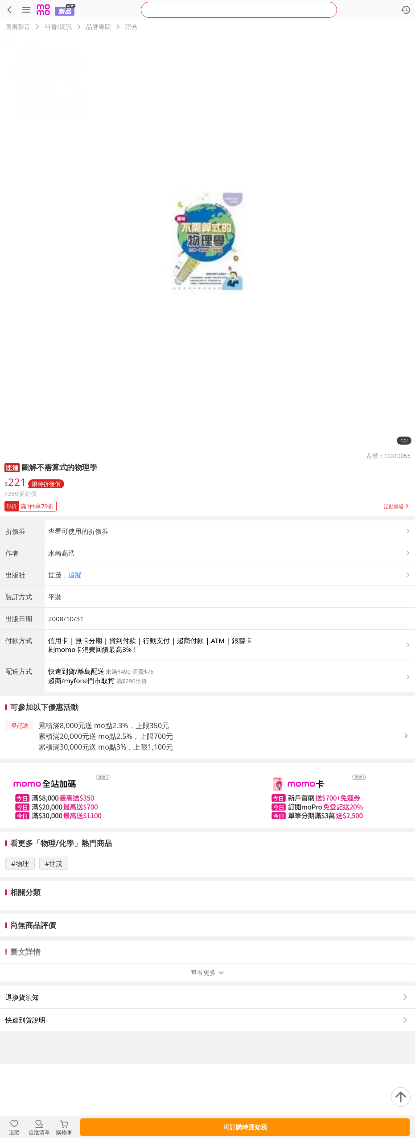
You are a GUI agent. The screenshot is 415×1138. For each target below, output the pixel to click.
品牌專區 (98, 26)
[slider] (207, 869)
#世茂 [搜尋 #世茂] (54, 937)
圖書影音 (17, 26)
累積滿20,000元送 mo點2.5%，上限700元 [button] (105, 810)
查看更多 (208, 1046)
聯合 (131, 26)
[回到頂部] (401, 1097)
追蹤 (75, 648)
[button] (12, 467)
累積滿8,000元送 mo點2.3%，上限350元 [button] (103, 799)
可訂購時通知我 (245, 1127)
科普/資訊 (58, 26)
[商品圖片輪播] (207, 241)
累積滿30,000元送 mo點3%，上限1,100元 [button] (105, 821)
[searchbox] (239, 10)
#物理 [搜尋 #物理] (20, 937)
